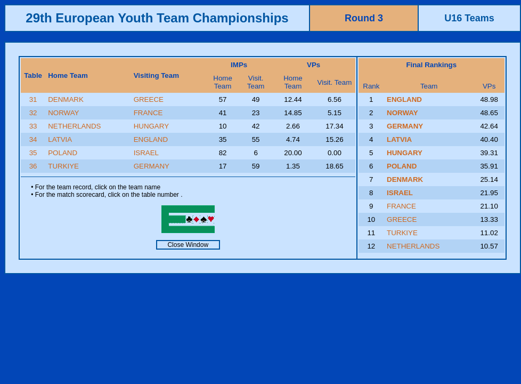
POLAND (62, 153)
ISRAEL (146, 153)
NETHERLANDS (74, 126)
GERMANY (151, 166)
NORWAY (63, 113)
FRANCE (148, 113)
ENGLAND (151, 139)
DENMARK (66, 99)
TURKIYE (63, 166)
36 (33, 166)
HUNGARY (151, 126)
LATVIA (60, 139)
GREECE (149, 99)
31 (33, 99)
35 (33, 153)
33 (33, 126)
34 (33, 139)
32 (33, 113)
